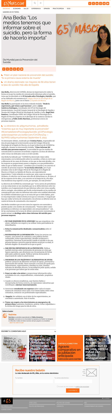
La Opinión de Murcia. (38, 101)
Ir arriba (106, 398)
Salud (26, 8)
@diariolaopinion (9, 134)
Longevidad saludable (96, 336)
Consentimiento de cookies (93, 406)
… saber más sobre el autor (16, 322)
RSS (85, 403)
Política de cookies (63, 403)
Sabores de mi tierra (81, 8)
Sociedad (6, 8)
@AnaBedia (42, 126)
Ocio (68, 8)
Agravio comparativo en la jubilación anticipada (69, 351)
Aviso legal (33, 403)
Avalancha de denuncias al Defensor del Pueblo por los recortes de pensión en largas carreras (41, 349)
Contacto (60, 406)
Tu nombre (19, 378)
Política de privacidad (36, 406)
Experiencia (36, 8)
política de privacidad (82, 386)
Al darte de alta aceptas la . (73, 386)
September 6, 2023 (37, 137)
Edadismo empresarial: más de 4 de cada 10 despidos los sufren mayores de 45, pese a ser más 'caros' (14, 347)
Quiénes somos (6, 409)
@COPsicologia (45, 132)
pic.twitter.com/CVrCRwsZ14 (32, 134)
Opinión (47, 8)
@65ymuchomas (28, 126)
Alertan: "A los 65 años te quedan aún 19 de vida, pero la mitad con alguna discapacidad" (97, 349)
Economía (17, 8)
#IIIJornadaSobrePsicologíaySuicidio (19, 132)
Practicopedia (58, 8)
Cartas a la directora (68, 344)
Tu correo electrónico (61, 378)
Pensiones (34, 336)
